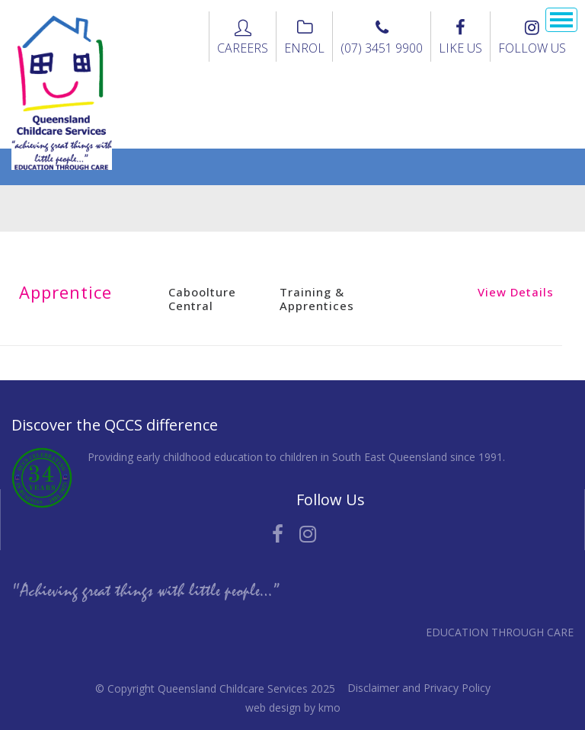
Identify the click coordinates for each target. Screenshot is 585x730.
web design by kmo (292, 707)
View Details (516, 291)
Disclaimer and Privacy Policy (419, 687)
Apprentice (65, 291)
